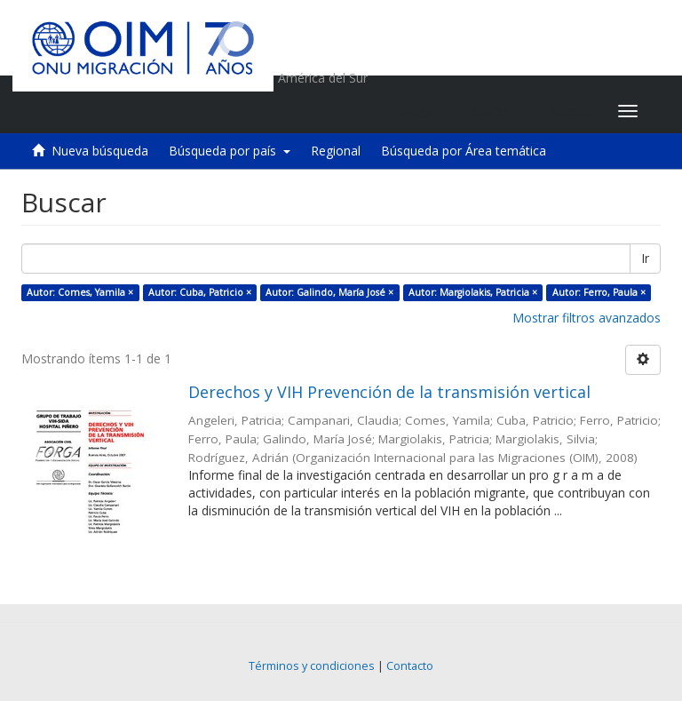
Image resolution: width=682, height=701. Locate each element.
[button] (493, 111)
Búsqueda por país (229, 150)
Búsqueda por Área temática (463, 150)
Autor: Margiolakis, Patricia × (472, 292)
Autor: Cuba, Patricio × (199, 292)
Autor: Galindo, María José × (329, 292)
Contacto (409, 665)
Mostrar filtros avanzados (586, 317)
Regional (336, 150)
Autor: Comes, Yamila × (80, 292)
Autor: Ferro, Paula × (599, 292)
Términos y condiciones (312, 665)
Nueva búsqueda (100, 150)
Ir (645, 258)
